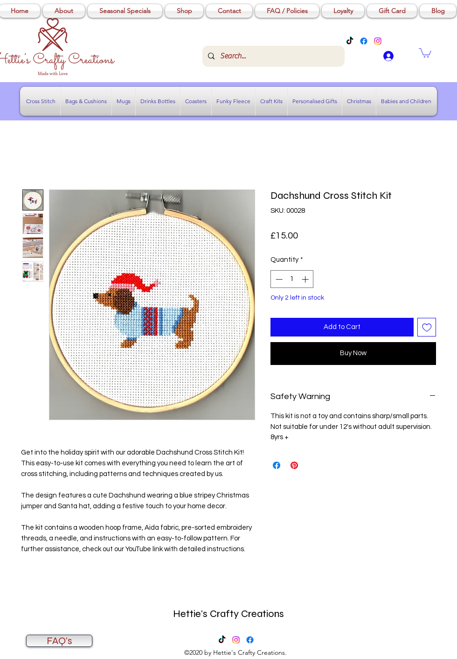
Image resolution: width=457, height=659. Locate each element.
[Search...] (272, 56)
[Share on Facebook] (276, 465)
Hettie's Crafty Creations (228, 614)
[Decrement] (278, 279)
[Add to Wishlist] (426, 327)
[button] (425, 52)
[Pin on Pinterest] (294, 465)
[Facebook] (363, 41)
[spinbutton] (292, 279)
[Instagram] (377, 41)
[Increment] (306, 279)
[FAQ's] (59, 641)
